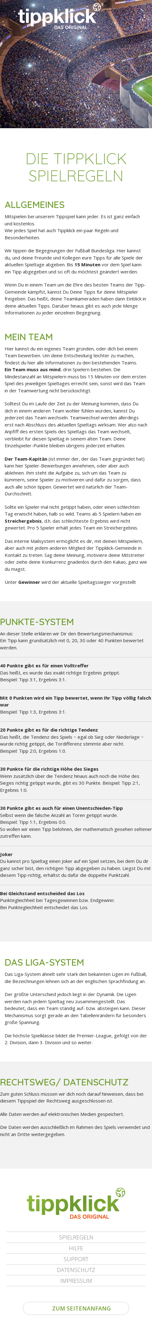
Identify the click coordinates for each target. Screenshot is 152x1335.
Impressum (76, 1280)
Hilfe (76, 1248)
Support (76, 1259)
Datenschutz (76, 1270)
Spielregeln (76, 1237)
